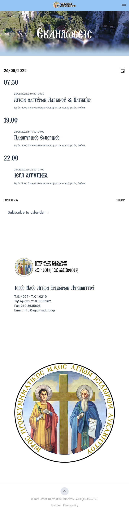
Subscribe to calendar (26, 212)
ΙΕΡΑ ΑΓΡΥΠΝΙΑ (31, 175)
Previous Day (11, 199)
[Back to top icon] (65, 491)
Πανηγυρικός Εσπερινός (36, 137)
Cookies (55, 505)
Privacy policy (70, 505)
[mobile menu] (124, 5)
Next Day (120, 199)
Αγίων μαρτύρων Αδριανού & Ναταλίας (52, 99)
